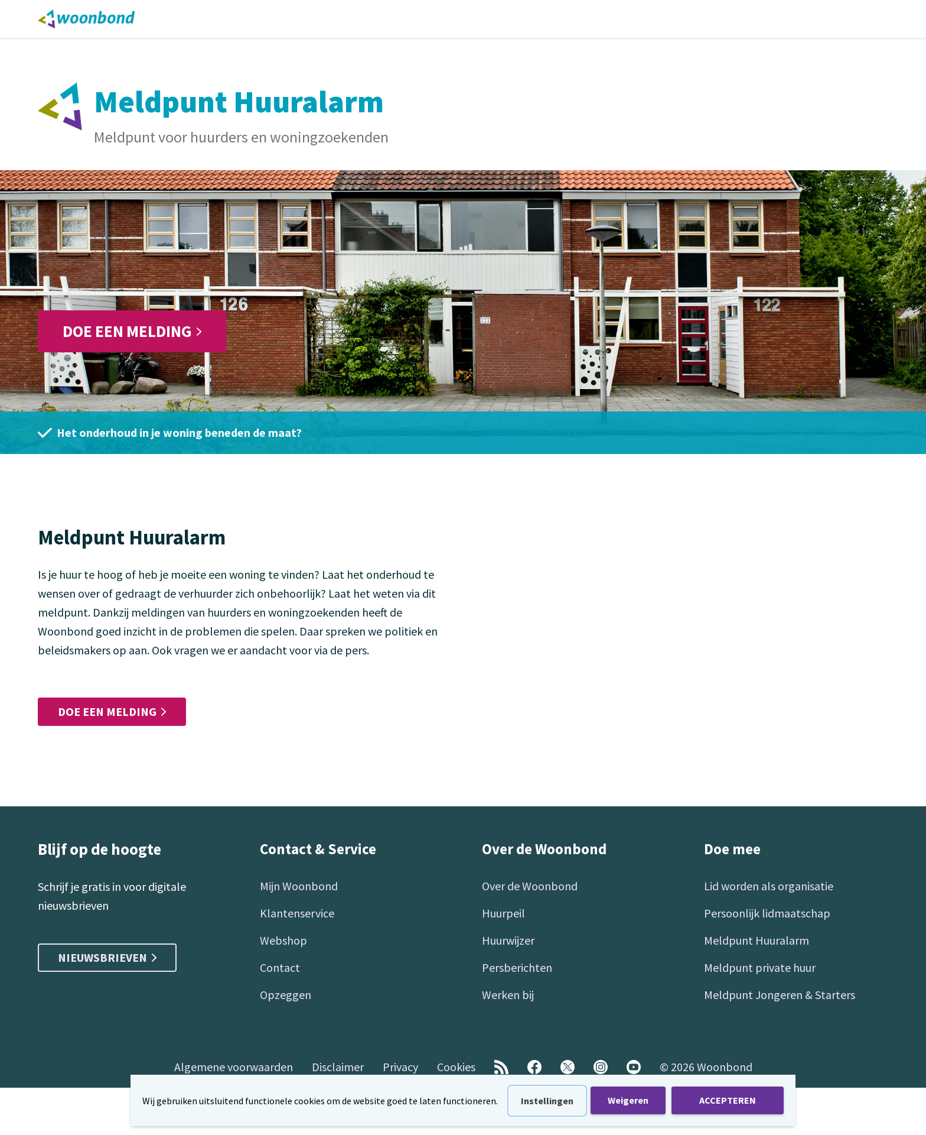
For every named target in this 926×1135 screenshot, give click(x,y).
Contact (280, 967)
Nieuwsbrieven (107, 957)
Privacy (400, 1066)
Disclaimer (338, 1066)
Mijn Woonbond (299, 885)
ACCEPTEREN (727, 1100)
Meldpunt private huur (760, 967)
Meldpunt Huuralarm (756, 940)
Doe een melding (132, 331)
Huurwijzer (508, 940)
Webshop (283, 940)
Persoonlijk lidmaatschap (767, 913)
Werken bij (508, 994)
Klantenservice (297, 913)
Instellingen (547, 1101)
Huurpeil (503, 913)
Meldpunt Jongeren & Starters (779, 994)
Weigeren (628, 1100)
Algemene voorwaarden (233, 1066)
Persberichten (517, 967)
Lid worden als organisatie (768, 885)
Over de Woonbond (530, 885)
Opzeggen (285, 994)
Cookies (456, 1066)
